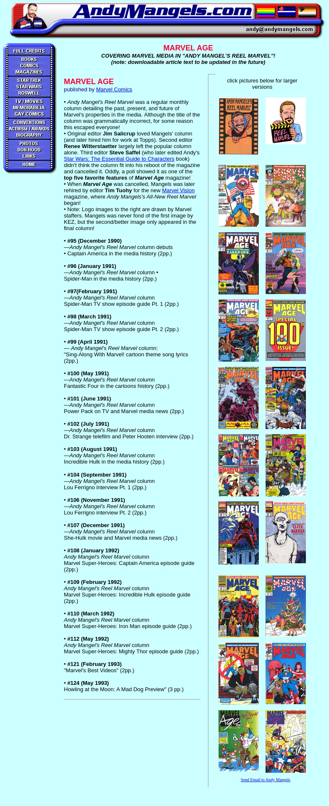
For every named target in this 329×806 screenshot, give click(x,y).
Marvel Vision (178, 190)
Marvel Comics (114, 89)
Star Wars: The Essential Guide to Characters (119, 159)
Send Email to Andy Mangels (265, 779)
